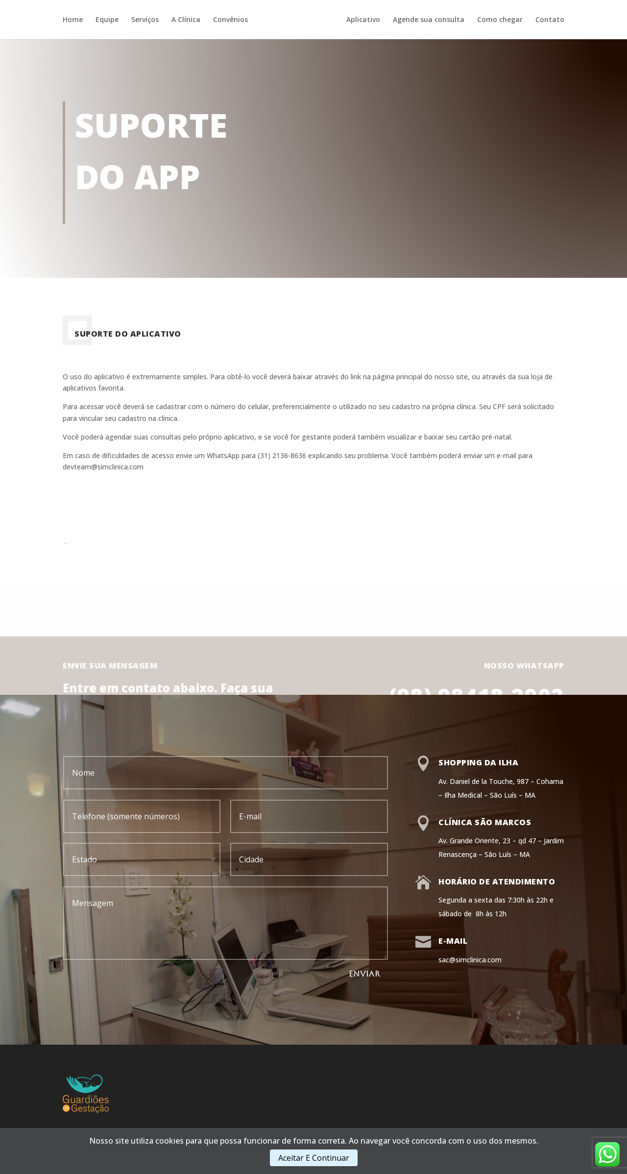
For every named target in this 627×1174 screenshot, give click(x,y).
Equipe (107, 20)
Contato (549, 20)
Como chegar (500, 20)
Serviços (145, 20)
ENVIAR (364, 973)
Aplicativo (363, 20)
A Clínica (185, 20)
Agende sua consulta (428, 20)
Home (73, 20)
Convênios (230, 20)
